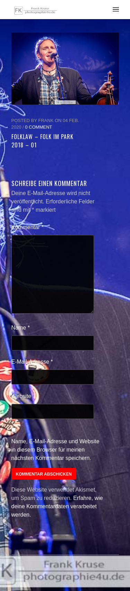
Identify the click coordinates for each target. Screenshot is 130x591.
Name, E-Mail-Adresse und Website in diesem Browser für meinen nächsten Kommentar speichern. (55, 449)
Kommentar (27, 227)
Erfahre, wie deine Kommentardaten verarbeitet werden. (57, 506)
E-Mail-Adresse (32, 362)
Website (21, 396)
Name (20, 328)
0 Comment (38, 127)
